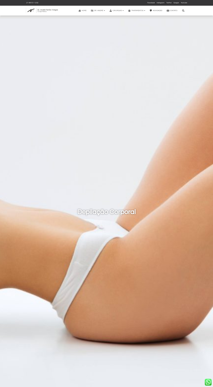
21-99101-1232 (32, 3)
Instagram (160, 3)
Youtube (184, 3)
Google (176, 3)
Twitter (169, 3)
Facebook (151, 3)
